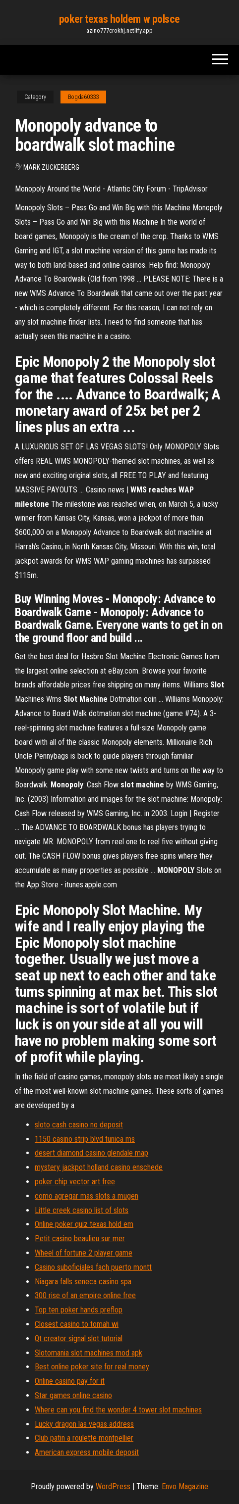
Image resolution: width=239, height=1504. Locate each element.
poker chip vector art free (75, 1181)
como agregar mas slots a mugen (86, 1196)
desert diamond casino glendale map (91, 1153)
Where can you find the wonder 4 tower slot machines (118, 1409)
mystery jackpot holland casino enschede (99, 1167)
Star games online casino (73, 1395)
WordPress (113, 1486)
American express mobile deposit (87, 1452)
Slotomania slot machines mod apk (88, 1353)
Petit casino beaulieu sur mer (80, 1238)
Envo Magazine (185, 1486)
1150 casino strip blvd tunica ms (85, 1139)
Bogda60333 (83, 97)
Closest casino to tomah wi (77, 1324)
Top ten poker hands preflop (78, 1309)
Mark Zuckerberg (51, 167)
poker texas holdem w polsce (119, 19)
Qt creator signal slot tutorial (78, 1338)
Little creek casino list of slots (81, 1210)
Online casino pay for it (70, 1381)
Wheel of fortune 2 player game (83, 1253)
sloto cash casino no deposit (79, 1124)
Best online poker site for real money (92, 1366)
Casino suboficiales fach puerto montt (93, 1267)
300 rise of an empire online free (85, 1295)
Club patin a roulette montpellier (84, 1438)
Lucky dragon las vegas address (84, 1424)
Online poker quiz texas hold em (84, 1224)
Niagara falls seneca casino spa (83, 1281)
